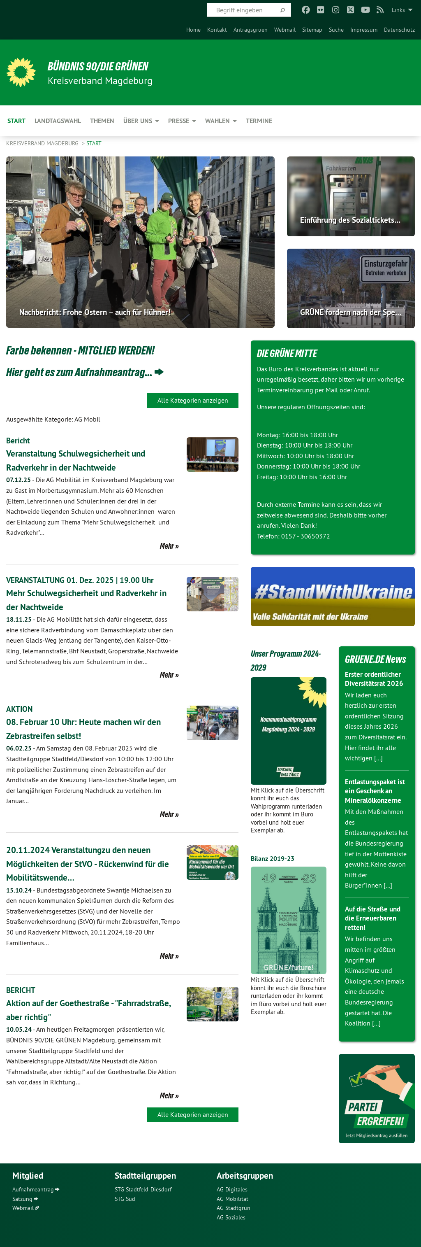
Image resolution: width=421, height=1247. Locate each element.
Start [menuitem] (16, 121)
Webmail (285, 29)
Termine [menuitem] (259, 121)
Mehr (167, 545)
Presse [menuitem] (178, 121)
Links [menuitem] (398, 10)
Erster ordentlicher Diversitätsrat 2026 (375, 678)
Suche (336, 29)
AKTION (19, 709)
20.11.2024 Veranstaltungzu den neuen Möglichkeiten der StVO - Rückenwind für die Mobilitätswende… (91, 863)
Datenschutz (399, 29)
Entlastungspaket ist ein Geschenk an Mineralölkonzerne (376, 791)
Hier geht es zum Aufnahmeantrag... (91, 371)
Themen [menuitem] (102, 121)
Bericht (18, 440)
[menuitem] (193, 30)
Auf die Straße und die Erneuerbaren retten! (375, 918)
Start (94, 143)
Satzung (22, 1199)
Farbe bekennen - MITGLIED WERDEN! (92, 349)
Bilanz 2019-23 (275, 858)
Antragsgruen (251, 29)
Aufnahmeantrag (33, 1189)
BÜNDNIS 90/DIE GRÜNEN (107, 65)
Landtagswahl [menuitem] (58, 121)
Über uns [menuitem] (137, 121)
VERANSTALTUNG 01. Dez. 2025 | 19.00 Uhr (81, 580)
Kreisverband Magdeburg (43, 143)
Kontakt (217, 29)
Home (193, 29)
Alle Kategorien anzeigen (192, 400)
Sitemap (312, 29)
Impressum (363, 29)
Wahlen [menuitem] (217, 121)
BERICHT (21, 990)
